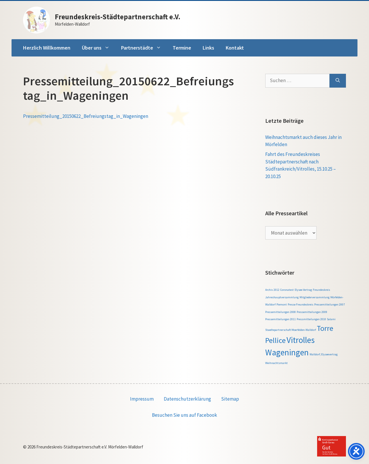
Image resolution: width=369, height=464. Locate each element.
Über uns (98, 47)
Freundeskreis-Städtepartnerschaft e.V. (117, 16)
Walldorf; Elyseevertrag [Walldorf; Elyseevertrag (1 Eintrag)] (324, 354)
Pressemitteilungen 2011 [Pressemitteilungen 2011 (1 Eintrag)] (280, 319)
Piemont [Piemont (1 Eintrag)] (281, 304)
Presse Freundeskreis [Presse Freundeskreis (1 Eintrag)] (300, 304)
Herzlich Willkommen (46, 47)
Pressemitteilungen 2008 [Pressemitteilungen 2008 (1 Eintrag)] (280, 312)
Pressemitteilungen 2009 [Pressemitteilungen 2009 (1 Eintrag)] (312, 312)
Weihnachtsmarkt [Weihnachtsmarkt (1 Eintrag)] (276, 363)
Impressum (142, 399)
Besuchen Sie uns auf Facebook (184, 415)
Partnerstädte (144, 47)
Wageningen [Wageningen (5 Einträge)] (287, 352)
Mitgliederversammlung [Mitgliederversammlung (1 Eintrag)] (315, 297)
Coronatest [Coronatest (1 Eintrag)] (287, 290)
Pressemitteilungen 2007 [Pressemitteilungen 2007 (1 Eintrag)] (329, 304)
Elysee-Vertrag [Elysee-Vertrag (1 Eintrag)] (303, 290)
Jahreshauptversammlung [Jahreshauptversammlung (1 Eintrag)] (282, 297)
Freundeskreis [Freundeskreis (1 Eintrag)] (321, 290)
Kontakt (235, 47)
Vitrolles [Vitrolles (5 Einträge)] (301, 340)
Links (208, 47)
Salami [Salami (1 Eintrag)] (331, 319)
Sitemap (230, 399)
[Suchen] (338, 81)
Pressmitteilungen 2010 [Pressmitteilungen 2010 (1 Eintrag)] (311, 319)
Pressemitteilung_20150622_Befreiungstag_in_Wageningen (85, 116)
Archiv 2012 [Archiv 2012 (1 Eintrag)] (272, 290)
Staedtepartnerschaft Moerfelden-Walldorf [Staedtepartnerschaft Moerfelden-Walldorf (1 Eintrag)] (290, 330)
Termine (182, 47)
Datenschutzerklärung (187, 399)
